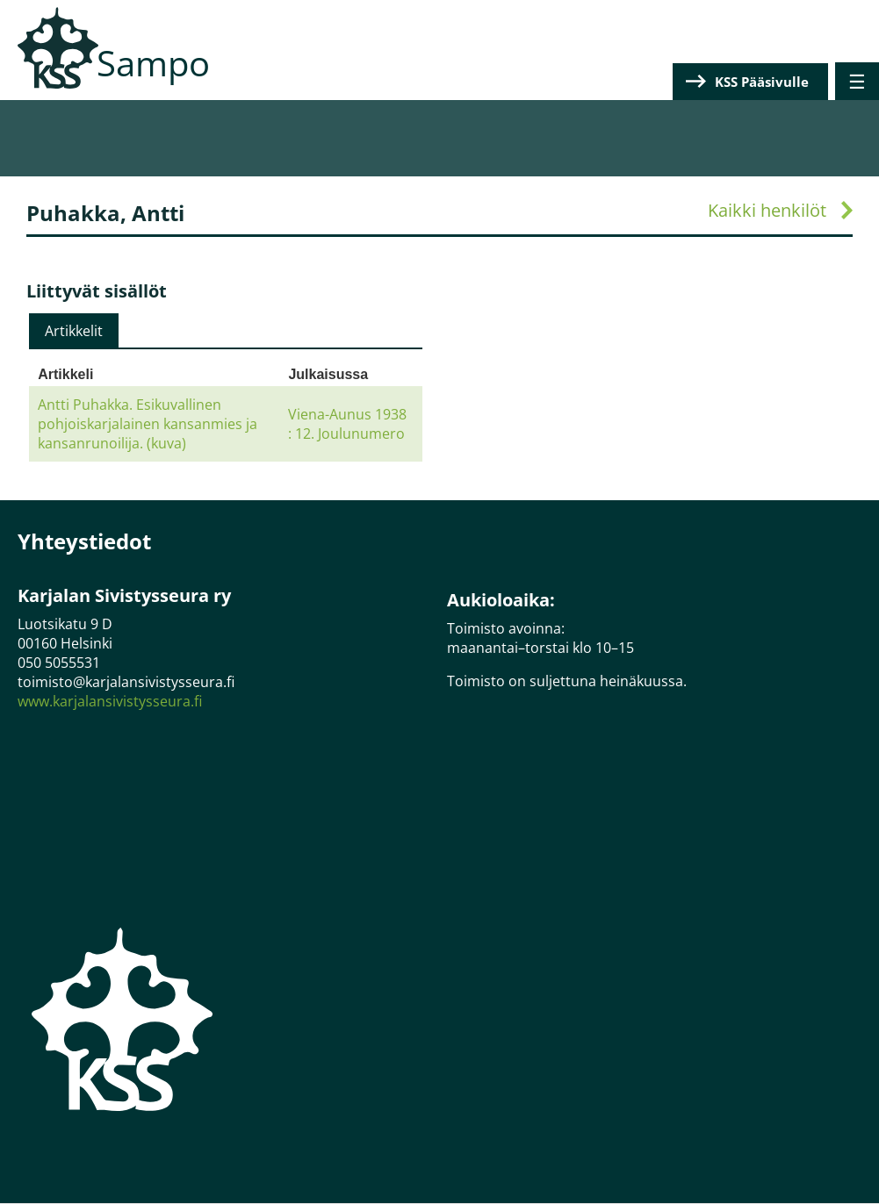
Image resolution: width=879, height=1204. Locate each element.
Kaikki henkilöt (767, 210)
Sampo (153, 63)
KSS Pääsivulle (762, 81)
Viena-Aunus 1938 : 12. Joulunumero (347, 424)
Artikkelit (74, 330)
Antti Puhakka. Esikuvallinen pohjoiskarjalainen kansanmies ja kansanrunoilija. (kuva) (147, 424)
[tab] (74, 330)
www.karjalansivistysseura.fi (110, 701)
